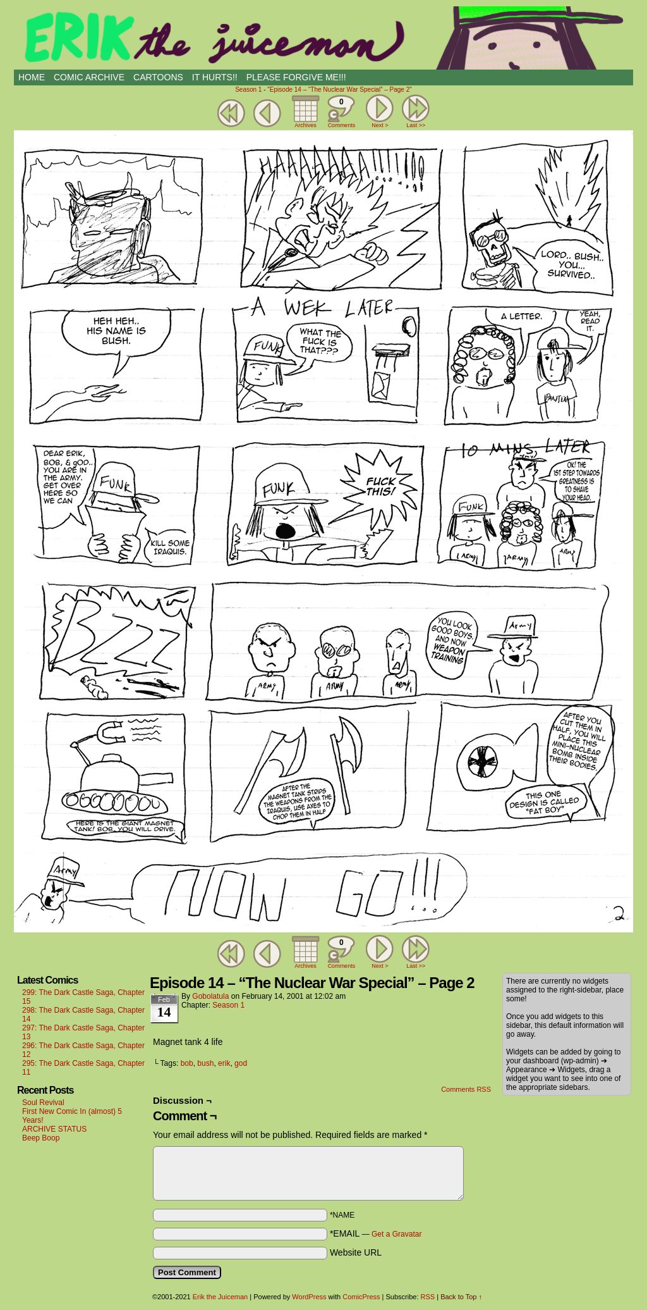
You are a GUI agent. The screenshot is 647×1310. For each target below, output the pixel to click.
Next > (380, 125)
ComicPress (361, 1297)
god (240, 1063)
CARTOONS (158, 77)
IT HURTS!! (215, 77)
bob (187, 1063)
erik (224, 1063)
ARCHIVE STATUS (54, 1129)
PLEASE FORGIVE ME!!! (296, 77)
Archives (305, 125)
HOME (31, 77)
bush (205, 1063)
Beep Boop (40, 1138)
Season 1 (248, 89)
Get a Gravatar (396, 1234)
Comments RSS (466, 1089)
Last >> (415, 125)
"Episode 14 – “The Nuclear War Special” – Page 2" (339, 89)
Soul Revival (43, 1102)
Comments (341, 111)
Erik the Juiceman (323, 38)
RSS (428, 1297)
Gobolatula (210, 996)
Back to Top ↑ (461, 1297)
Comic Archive (89, 77)
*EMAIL (376, 1233)
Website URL (356, 1252)
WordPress (309, 1297)
